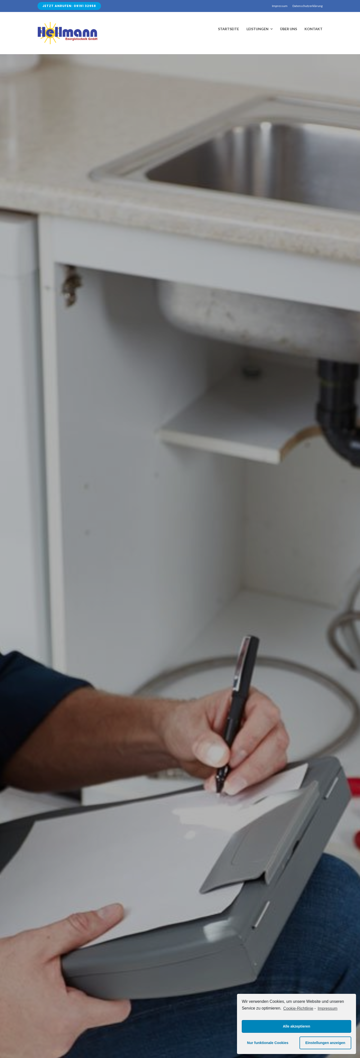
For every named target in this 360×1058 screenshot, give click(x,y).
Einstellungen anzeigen (325, 1043)
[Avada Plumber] (68, 23)
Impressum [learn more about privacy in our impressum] (328, 1008)
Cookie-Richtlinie (298, 1008)
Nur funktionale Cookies (267, 1043)
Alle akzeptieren (296, 1026)
